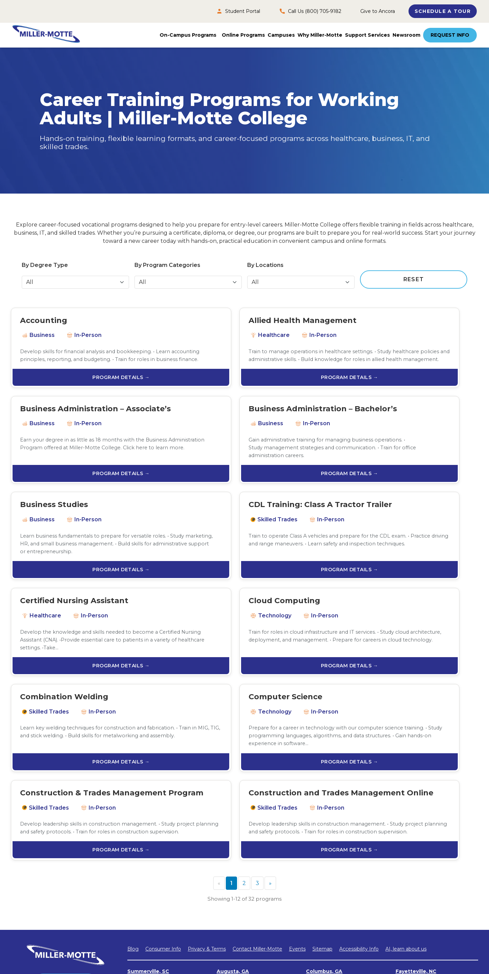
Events (297, 812)
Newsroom (406, 35)
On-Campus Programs (188, 35)
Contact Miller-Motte (257, 812)
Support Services (367, 35)
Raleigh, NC (231, 865)
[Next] (270, 747)
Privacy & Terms (207, 812)
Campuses (281, 35)
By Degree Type (45, 265)
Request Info (450, 35)
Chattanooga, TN (418, 871)
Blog (133, 812)
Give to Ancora (377, 11)
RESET (413, 279)
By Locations (265, 265)
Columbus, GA (324, 835)
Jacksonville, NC (148, 865)
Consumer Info (163, 812)
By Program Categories (167, 265)
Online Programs (243, 35)
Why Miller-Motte (319, 35)
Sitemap (322, 812)
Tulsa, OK (318, 871)
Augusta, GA (233, 835)
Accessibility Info (359, 812)
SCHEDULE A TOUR (443, 11)
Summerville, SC (148, 835)
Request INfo (66, 846)
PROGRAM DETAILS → (86, 395)
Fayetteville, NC (416, 835)
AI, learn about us (406, 812)
